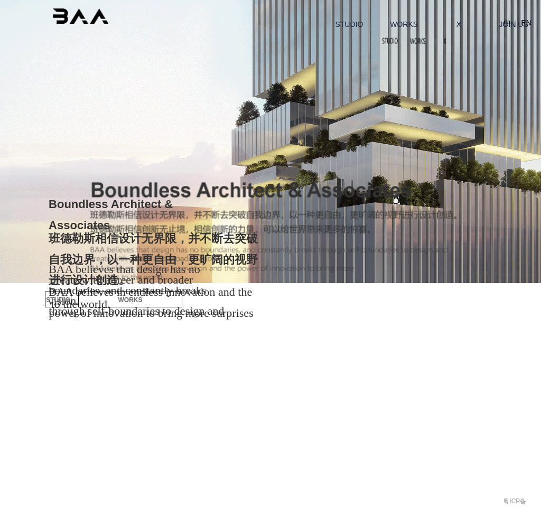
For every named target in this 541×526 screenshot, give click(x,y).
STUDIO (58, 300)
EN (526, 22)
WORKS (130, 300)
